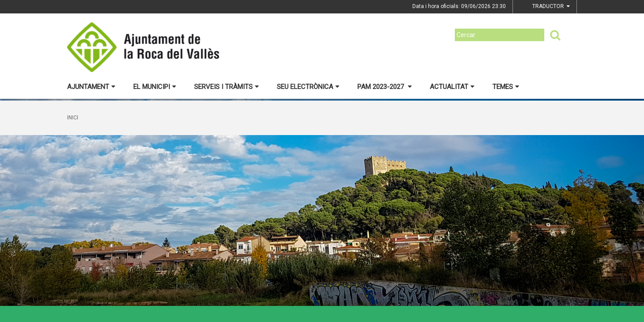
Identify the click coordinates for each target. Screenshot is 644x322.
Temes (505, 87)
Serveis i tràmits (226, 87)
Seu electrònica (308, 87)
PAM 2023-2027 (384, 87)
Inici (72, 117)
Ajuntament (91, 87)
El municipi (154, 87)
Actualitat (452, 87)
